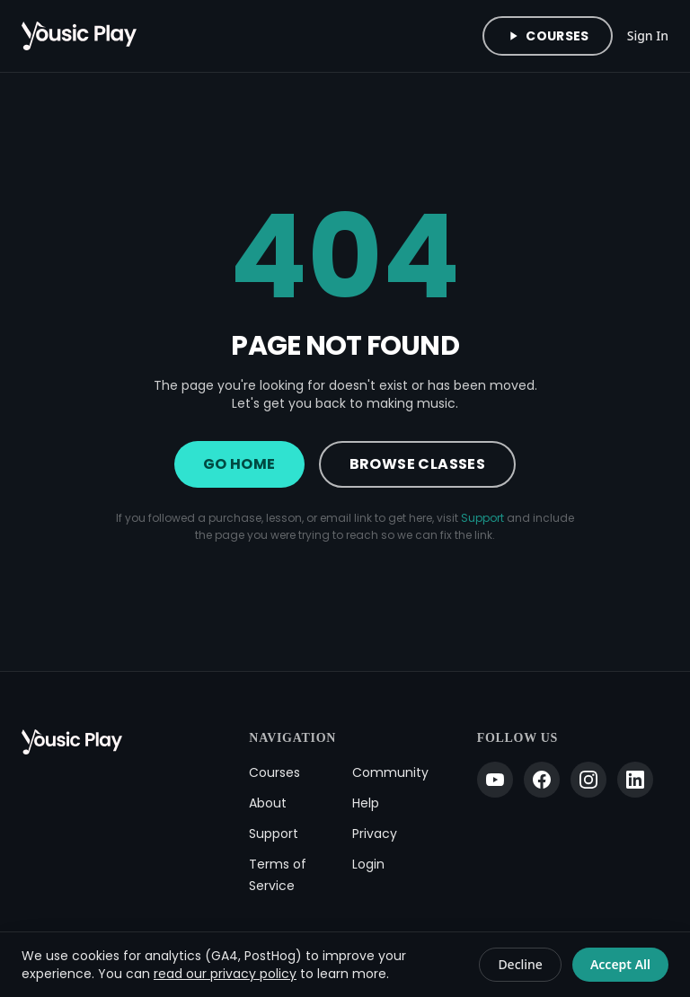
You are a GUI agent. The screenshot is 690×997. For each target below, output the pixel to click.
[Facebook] (542, 780)
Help (365, 803)
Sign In (647, 35)
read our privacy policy (225, 974)
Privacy (374, 834)
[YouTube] (495, 780)
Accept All (620, 964)
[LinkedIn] (635, 780)
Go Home (239, 464)
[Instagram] (588, 780)
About (268, 803)
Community (390, 772)
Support (482, 517)
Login (368, 864)
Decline (520, 964)
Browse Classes (417, 464)
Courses (547, 36)
